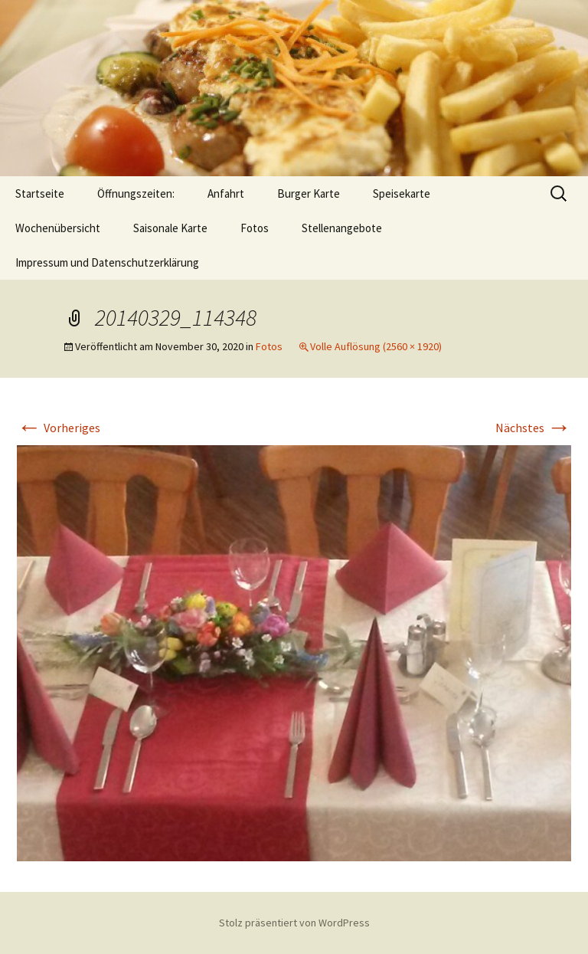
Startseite (39, 193)
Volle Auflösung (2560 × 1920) (376, 346)
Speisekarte (401, 193)
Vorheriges (58, 427)
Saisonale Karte (170, 228)
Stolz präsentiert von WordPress (294, 922)
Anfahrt (225, 193)
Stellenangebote (342, 228)
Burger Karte (308, 193)
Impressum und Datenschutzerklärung (107, 262)
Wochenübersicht (57, 228)
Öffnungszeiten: (136, 193)
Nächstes (533, 427)
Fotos (254, 228)
